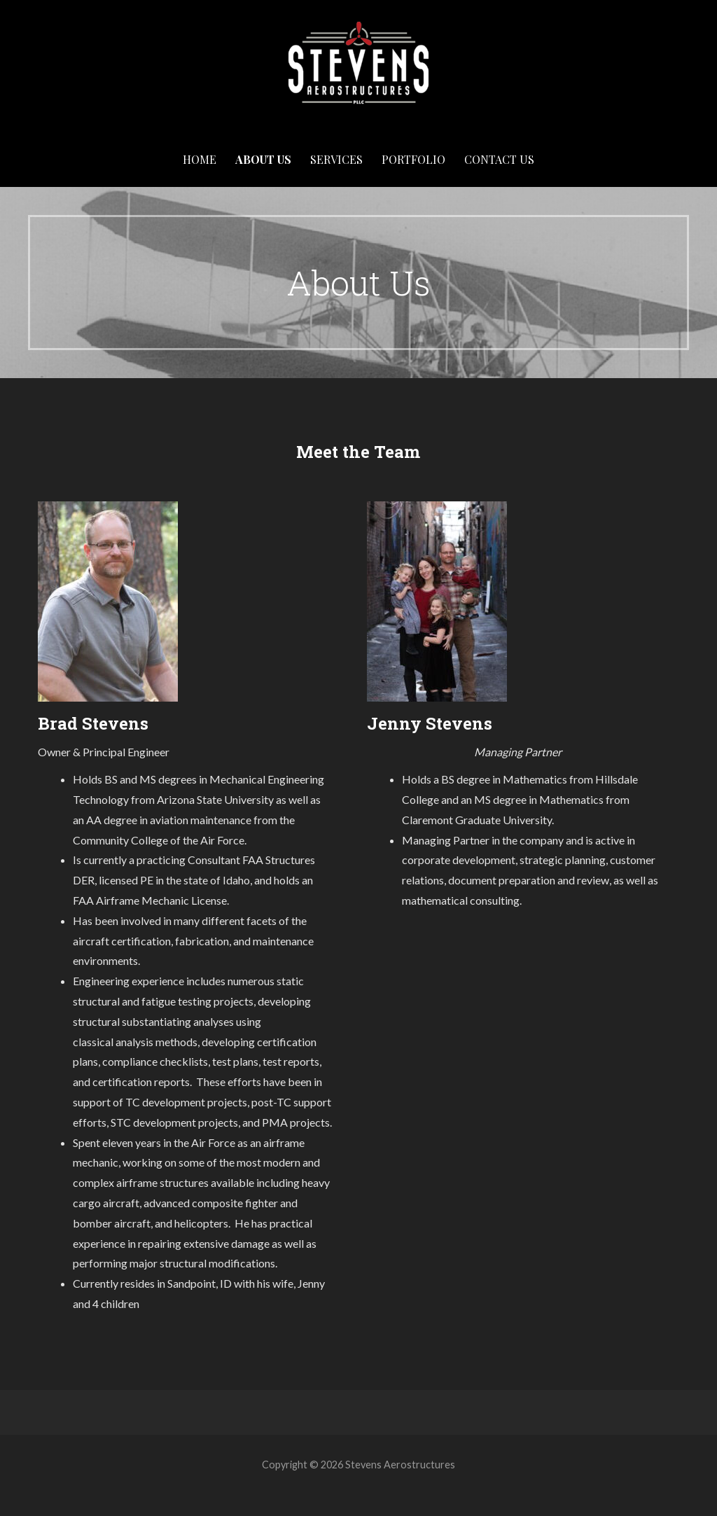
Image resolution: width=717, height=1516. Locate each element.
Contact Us (499, 159)
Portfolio (413, 159)
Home (199, 159)
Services (336, 159)
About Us (263, 159)
